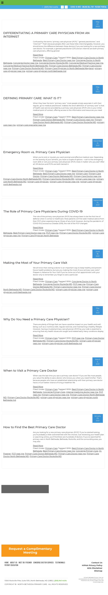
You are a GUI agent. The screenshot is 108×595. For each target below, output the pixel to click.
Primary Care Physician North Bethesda (53, 235)
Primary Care (51, 57)
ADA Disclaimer (94, 568)
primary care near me (18, 125)
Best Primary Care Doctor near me (65, 60)
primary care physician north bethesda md (64, 71)
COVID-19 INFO (74, 6)
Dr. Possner (14, 453)
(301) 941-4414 (50, 7)
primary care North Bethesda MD (19, 181)
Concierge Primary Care (60, 392)
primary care (89, 173)
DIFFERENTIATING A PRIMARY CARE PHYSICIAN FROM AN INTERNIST (46, 34)
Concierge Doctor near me (32, 63)
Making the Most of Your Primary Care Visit (35, 262)
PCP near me (59, 233)
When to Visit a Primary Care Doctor (30, 370)
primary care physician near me (28, 71)
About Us (13, 562)
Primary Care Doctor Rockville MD (40, 68)
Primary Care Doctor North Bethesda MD (52, 122)
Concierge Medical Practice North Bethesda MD (35, 66)
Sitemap (98, 571)
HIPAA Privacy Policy (92, 565)
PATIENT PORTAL (100, 6)
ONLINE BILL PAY (87, 6)
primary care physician (47, 181)
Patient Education (11, 565)
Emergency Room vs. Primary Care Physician (36, 152)
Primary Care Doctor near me (85, 119)
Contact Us (96, 563)
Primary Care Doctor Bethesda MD (76, 66)
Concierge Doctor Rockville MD (61, 63)
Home (7, 562)
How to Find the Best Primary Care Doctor (34, 427)
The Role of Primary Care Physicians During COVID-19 (43, 211)
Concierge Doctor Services (43, 562)
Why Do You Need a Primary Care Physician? (36, 319)
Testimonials (60, 562)
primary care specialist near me (44, 125)
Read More (38, 55)
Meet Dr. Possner (25, 562)
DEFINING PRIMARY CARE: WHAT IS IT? (32, 98)
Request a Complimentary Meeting (30, 551)
